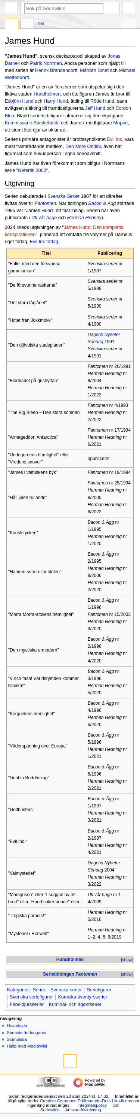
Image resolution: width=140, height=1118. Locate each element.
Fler (41, 23)
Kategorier (18, 989)
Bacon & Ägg (102, 203)
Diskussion (27, 24)
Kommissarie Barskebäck (31, 123)
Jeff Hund (95, 108)
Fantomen (45, 203)
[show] (127, 959)
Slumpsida (17, 1039)
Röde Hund (102, 101)
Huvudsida (17, 1025)
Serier (38, 989)
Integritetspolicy (92, 1105)
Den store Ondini (83, 146)
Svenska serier (66, 989)
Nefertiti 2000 (32, 170)
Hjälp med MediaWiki (27, 1046)
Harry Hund (56, 101)
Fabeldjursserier (27, 1004)
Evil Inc (114, 139)
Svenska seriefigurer (31, 997)
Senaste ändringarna (26, 1032)
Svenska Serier (63, 196)
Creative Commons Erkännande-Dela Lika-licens (86, 1101)
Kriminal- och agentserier (75, 1004)
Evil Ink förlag (44, 241)
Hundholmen (47, 94)
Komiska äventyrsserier (82, 997)
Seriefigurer (99, 989)
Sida (11, 24)
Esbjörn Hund (19, 101)
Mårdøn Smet (94, 70)
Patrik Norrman (46, 63)
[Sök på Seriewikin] (63, 8)
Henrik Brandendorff (56, 70)
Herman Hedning (85, 217)
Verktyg (128, 24)
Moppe (120, 123)
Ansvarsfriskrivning (83, 1110)
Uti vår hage (44, 217)
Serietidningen (70, 974)
